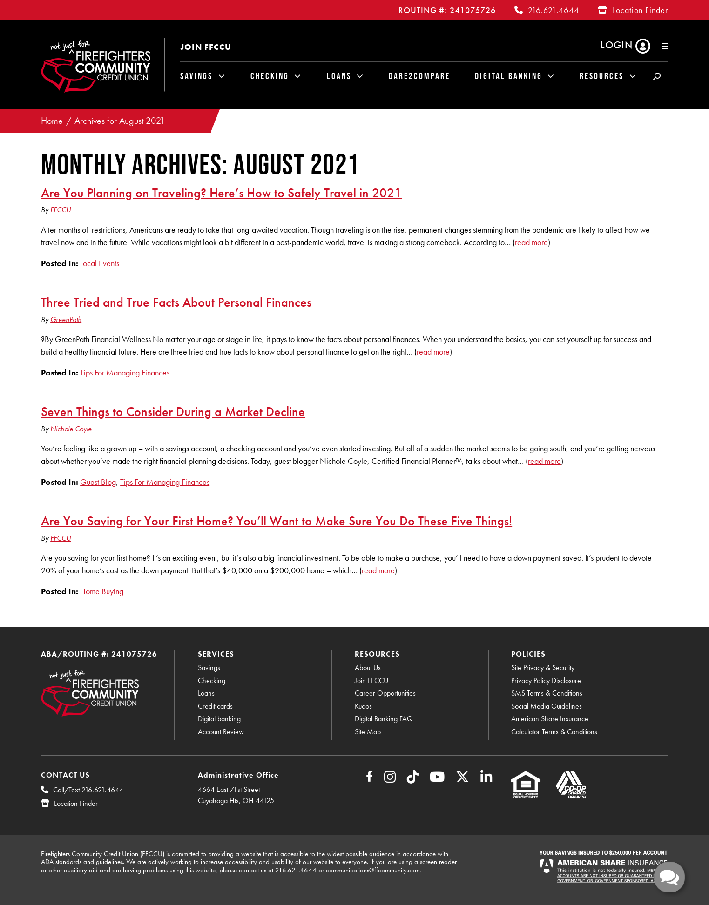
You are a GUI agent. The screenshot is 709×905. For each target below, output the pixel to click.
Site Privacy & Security (542, 667)
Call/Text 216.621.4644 (88, 790)
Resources (602, 76)
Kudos (363, 706)
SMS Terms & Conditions (546, 693)
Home (52, 121)
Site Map (368, 731)
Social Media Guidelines (546, 706)
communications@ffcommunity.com (372, 870)
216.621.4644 (553, 10)
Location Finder (640, 10)
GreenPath (65, 319)
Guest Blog (98, 481)
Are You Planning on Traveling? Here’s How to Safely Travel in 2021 (221, 192)
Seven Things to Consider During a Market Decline (173, 411)
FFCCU (60, 210)
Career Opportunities (385, 693)
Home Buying (101, 591)
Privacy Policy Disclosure (546, 680)
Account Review (221, 731)
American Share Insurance (549, 718)
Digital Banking (508, 76)
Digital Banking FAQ (384, 718)
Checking (269, 76)
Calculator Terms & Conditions (554, 731)
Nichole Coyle (71, 429)
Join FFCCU (205, 46)
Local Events (99, 263)
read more (531, 242)
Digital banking (219, 718)
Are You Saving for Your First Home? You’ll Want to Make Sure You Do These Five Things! (276, 520)
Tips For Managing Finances (124, 372)
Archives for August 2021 (119, 121)
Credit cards (215, 706)
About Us (368, 667)
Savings (196, 76)
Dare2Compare (419, 76)
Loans (339, 76)
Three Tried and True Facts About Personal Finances (176, 302)
